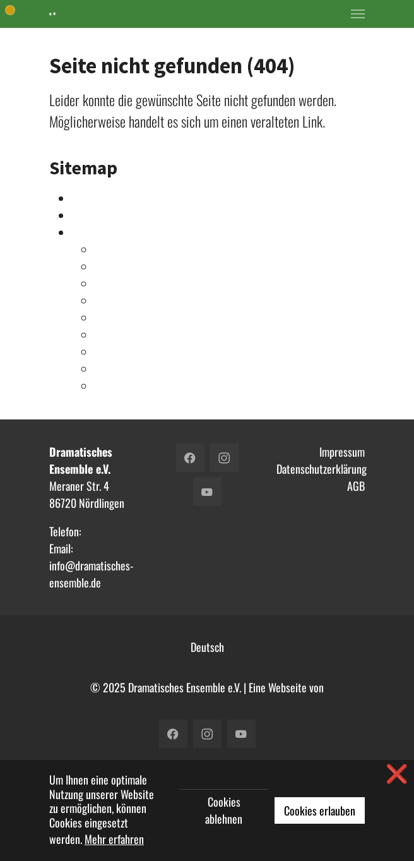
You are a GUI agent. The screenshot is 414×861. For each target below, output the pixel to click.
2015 (105, 369)
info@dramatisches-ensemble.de (91, 574)
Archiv (85, 232)
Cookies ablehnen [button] (223, 810)
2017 (105, 335)
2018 (105, 318)
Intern (84, 198)
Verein (85, 215)
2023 (106, 249)
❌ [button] (397, 773)
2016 (105, 352)
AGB (356, 486)
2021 (105, 283)
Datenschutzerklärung (321, 469)
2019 (105, 300)
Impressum (342, 451)
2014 (105, 386)
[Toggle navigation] (358, 14)
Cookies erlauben (319, 810)
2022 (106, 266)
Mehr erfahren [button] (114, 839)
